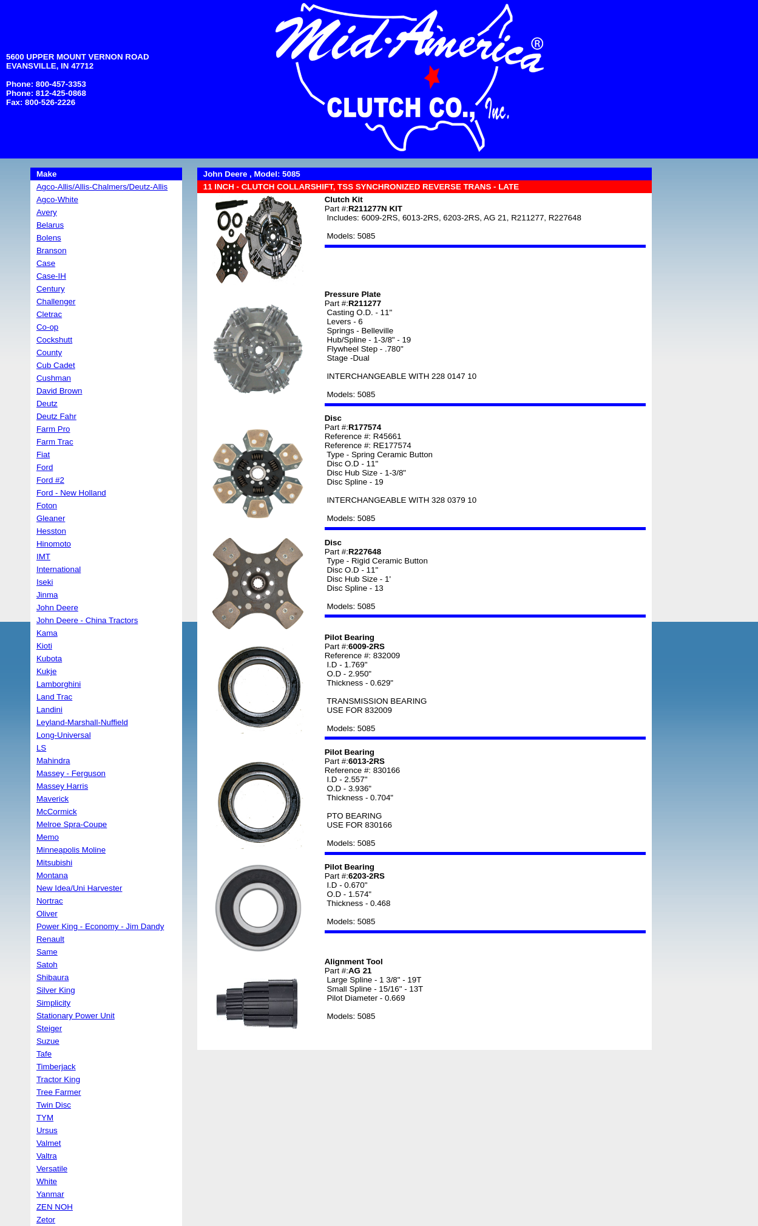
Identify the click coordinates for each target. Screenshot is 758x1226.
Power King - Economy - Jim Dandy (100, 926)
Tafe (44, 1053)
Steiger (49, 1028)
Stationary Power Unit (75, 1015)
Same (47, 951)
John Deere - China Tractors (87, 620)
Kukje (46, 671)
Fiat (43, 454)
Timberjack (56, 1066)
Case (45, 263)
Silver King (55, 990)
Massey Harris (62, 786)
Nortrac (49, 900)
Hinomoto (53, 543)
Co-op (47, 327)
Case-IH (51, 276)
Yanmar (50, 1194)
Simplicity (53, 1002)
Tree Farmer (58, 1092)
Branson (51, 250)
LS (41, 747)
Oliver (47, 913)
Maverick (52, 798)
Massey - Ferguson (71, 773)
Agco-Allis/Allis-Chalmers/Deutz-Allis (102, 186)
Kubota (49, 658)
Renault (50, 939)
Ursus (47, 1130)
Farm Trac (54, 441)
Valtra (46, 1155)
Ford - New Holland (71, 492)
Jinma (47, 594)
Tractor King (58, 1079)
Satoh (47, 964)
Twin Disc (53, 1104)
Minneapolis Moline (71, 849)
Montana (52, 875)
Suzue (47, 1041)
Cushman (53, 378)
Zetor (45, 1219)
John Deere (57, 607)
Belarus (50, 225)
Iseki (44, 582)
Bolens (48, 237)
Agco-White (57, 199)
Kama (47, 633)
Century (50, 288)
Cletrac (49, 314)
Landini (49, 709)
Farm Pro (53, 429)
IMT (43, 556)
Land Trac (54, 696)
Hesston (51, 531)
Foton (46, 505)
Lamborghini (58, 684)
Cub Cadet (55, 365)
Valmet (48, 1143)
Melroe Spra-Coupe (71, 824)
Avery (46, 212)
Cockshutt (54, 339)
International (58, 569)
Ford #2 (50, 480)
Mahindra (53, 760)
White (46, 1181)
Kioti (44, 645)
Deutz (47, 403)
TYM (44, 1117)
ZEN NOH (54, 1206)
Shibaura (52, 977)
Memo (47, 837)
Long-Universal (63, 735)
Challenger (55, 301)
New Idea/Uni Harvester (79, 888)
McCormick (56, 811)
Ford (44, 467)
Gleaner (50, 518)
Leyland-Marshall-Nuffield (82, 722)
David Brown (59, 390)
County (49, 352)
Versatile (51, 1168)
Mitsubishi (54, 862)
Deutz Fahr (56, 416)
